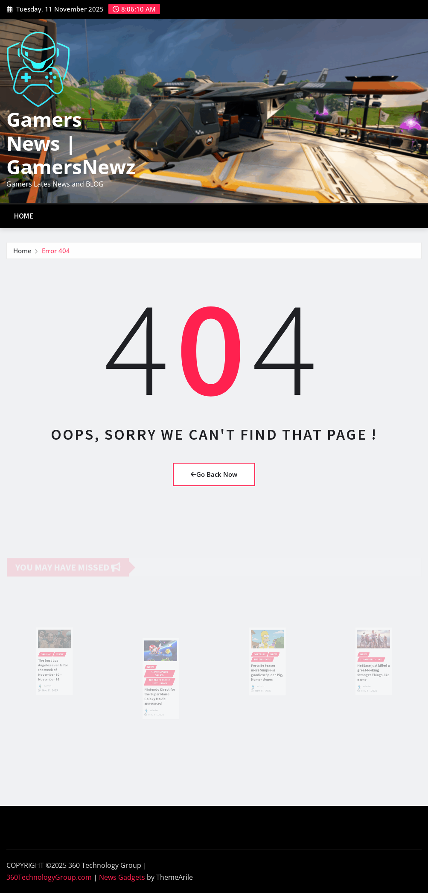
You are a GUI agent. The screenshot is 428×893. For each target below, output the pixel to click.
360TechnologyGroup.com (49, 877)
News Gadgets (122, 877)
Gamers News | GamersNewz (70, 142)
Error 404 (56, 252)
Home (24, 216)
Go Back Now (214, 474)
